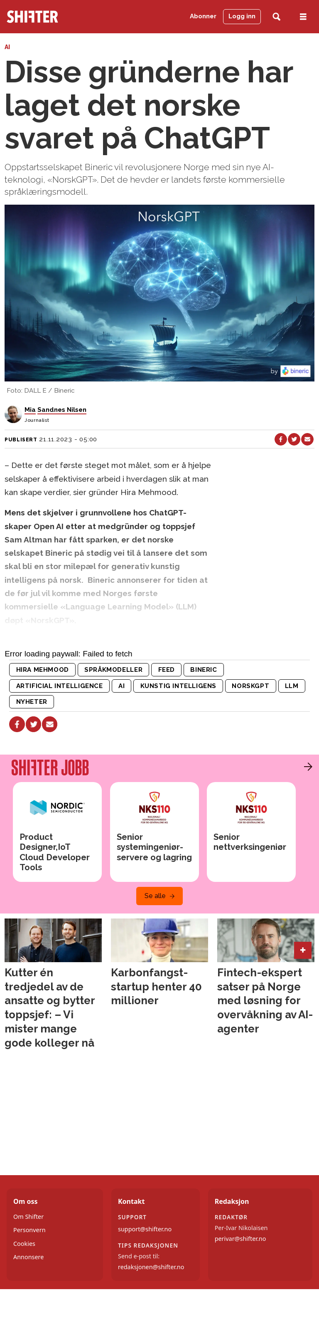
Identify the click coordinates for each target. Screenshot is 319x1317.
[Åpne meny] (303, 16)
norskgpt (250, 686)
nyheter (31, 702)
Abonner (203, 16)
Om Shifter (28, 1216)
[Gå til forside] (32, 16)
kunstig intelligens (178, 686)
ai (121, 686)
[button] (306, 766)
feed (166, 669)
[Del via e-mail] (307, 439)
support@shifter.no (145, 1229)
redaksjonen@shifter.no (151, 1267)
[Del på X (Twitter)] (294, 439)
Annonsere (28, 1257)
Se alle (155, 896)
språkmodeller (113, 669)
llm (292, 686)
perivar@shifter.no (240, 1239)
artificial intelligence (59, 686)
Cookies (24, 1244)
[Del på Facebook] (281, 439)
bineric (203, 669)
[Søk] (276, 16)
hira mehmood (42, 669)
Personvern (29, 1230)
